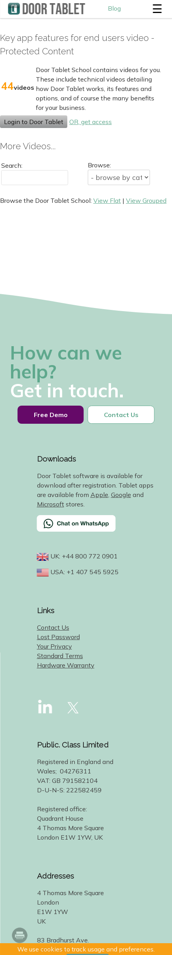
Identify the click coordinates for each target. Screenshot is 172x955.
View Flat (107, 200)
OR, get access (90, 122)
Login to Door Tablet (33, 122)
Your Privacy (54, 646)
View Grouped (146, 200)
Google (121, 495)
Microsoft (50, 504)
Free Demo (51, 415)
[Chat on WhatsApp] (96, 528)
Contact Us (121, 415)
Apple (99, 495)
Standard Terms (60, 656)
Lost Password (58, 637)
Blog (114, 8)
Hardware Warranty (65, 665)
